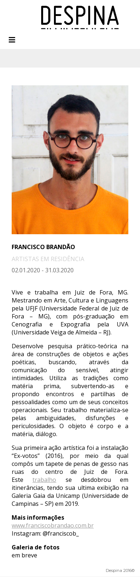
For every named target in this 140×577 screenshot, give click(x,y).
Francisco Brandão (43, 247)
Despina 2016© (120, 570)
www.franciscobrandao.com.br (53, 525)
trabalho (44, 480)
